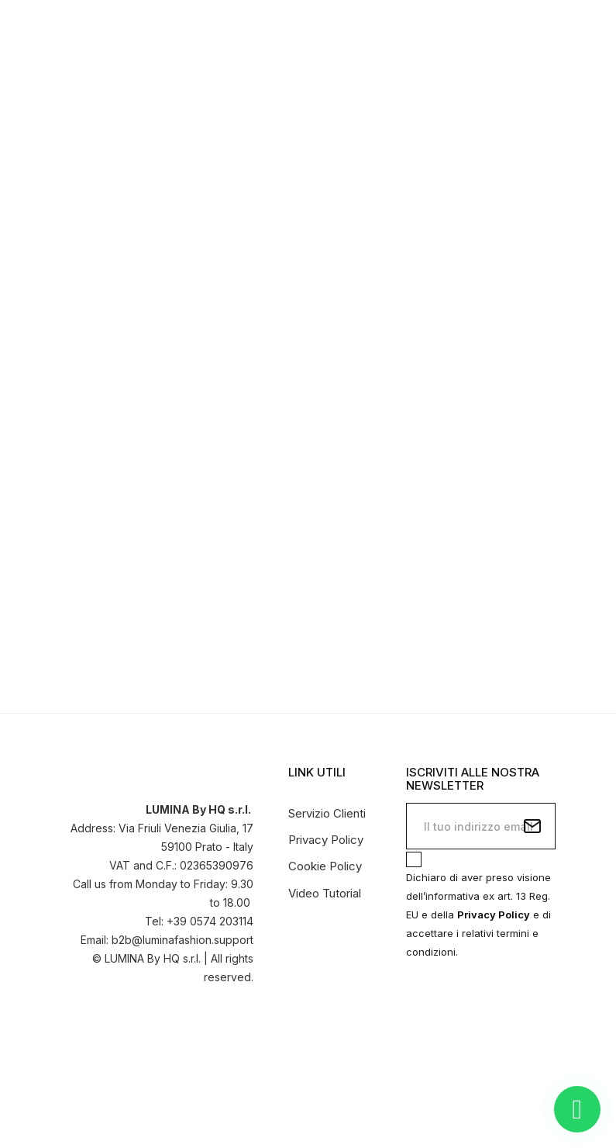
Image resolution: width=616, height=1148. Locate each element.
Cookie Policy (325, 866)
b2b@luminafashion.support (182, 939)
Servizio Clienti (327, 813)
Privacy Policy (325, 839)
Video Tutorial (324, 893)
